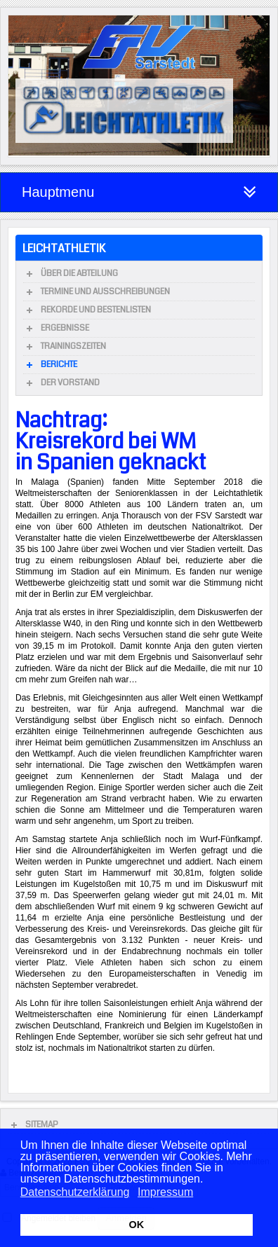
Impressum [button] (165, 1192)
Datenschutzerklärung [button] (75, 1192)
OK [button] (137, 1224)
